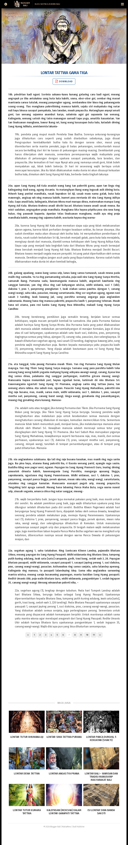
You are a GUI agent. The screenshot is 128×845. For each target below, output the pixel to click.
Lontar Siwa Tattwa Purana (64, 736)
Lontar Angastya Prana (64, 773)
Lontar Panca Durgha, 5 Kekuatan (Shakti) (101, 738)
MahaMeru (66, 827)
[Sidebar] (6, 4)
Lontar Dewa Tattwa (27, 773)
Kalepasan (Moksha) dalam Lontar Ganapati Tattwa (64, 812)
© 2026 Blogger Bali (52, 827)
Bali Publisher (78, 827)
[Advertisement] (64, 668)
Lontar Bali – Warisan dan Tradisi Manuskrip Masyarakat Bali (101, 776)
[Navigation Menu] (122, 4)
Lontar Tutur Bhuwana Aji (26, 736)
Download (64, 81)
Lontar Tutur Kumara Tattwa (27, 812)
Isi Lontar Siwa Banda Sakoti (101, 812)
